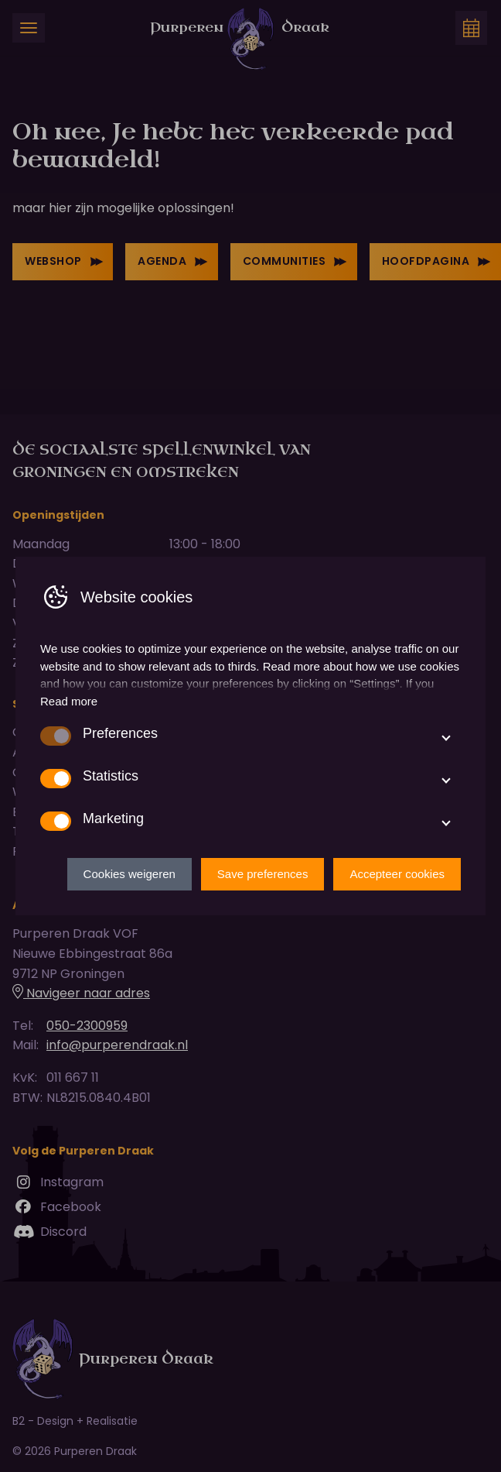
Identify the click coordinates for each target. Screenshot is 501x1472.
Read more (68, 701)
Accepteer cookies (397, 873)
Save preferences (262, 873)
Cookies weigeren (130, 873)
